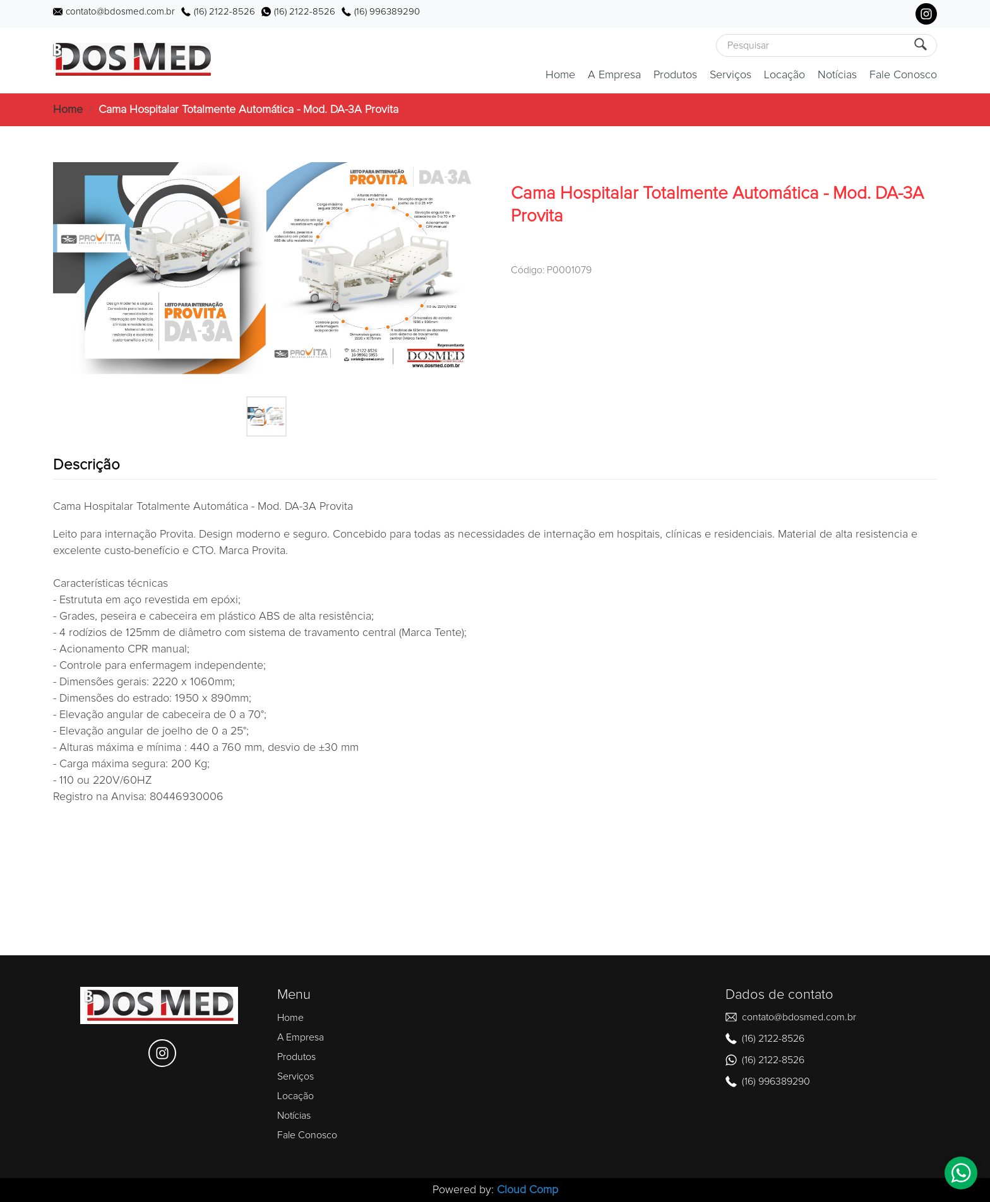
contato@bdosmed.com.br (120, 11)
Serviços (730, 75)
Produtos (675, 75)
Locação (784, 75)
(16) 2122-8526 (224, 11)
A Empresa (614, 75)
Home (560, 75)
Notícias (837, 75)
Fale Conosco (903, 75)
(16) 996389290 (387, 11)
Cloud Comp (527, 1190)
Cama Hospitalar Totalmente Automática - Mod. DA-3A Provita (248, 109)
